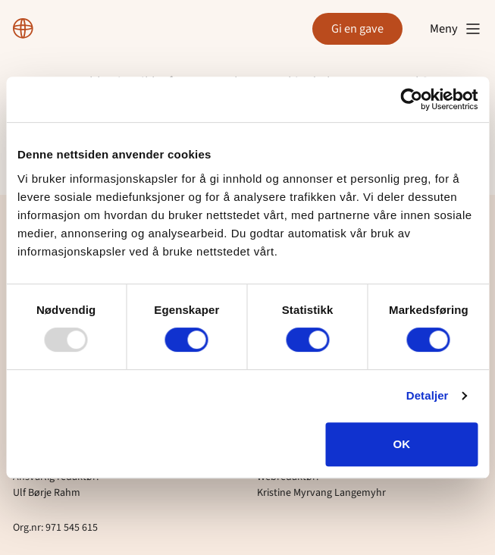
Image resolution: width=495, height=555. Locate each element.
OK (402, 443)
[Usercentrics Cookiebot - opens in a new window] (411, 99)
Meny (456, 29)
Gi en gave (357, 29)
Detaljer (427, 395)
